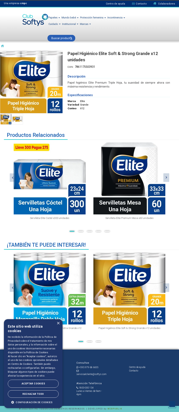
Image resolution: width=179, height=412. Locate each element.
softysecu (2, 46)
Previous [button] (13, 177)
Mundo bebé (70, 17)
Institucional (70, 24)
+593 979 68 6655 (87, 367)
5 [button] (107, 231)
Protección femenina (93, 17)
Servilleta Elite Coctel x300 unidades (49, 218)
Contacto (139, 3)
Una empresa (15, 3)
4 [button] (98, 231)
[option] (50, 184)
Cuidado (54, 24)
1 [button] (72, 231)
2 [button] (80, 231)
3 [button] (89, 231)
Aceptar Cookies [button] (33, 383)
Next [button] (166, 177)
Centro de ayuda (115, 3)
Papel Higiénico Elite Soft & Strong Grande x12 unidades (129, 328)
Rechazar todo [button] (33, 394)
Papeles (54, 17)
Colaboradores (164, 3)
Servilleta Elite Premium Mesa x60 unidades (129, 218)
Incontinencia (116, 17)
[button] (33, 402)
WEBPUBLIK (114, 409)
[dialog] (33, 363)
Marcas (85, 24)
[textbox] (61, 38)
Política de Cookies (37, 352)
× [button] (58, 323)
